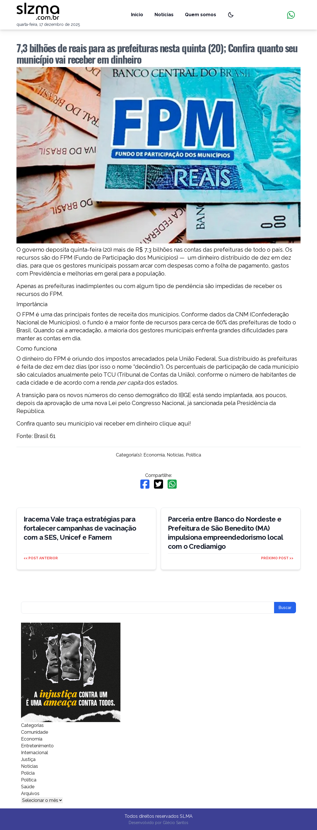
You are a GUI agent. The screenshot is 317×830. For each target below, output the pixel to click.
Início (137, 14)
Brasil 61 (45, 436)
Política (193, 455)
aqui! (184, 423)
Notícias (164, 14)
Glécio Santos (175, 822)
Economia (154, 455)
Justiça (28, 759)
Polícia (28, 773)
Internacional (34, 752)
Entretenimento (37, 745)
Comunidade (34, 732)
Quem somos (200, 14)
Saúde (27, 786)
